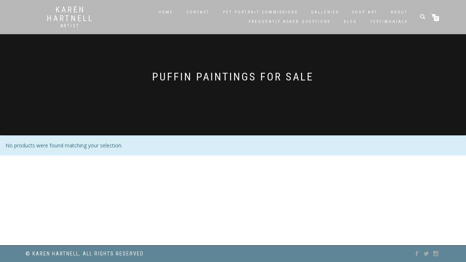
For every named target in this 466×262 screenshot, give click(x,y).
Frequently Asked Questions (290, 21)
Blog (350, 21)
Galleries (325, 12)
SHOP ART (365, 12)
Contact (198, 12)
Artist (70, 25)
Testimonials (389, 21)
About (399, 12)
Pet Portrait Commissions (260, 12)
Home (165, 12)
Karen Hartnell (70, 14)
